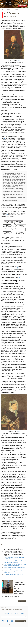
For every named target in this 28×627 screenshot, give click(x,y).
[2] (4, 138)
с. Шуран (3, 9)
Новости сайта (20, 613)
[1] (23, 26)
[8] (19, 431)
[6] (18, 299)
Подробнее (22, 601)
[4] (8, 246)
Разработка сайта (10, 624)
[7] (25, 302)
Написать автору (22, 5)
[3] (19, 61)
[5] (19, 277)
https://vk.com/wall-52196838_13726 (14, 574)
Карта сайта (9, 613)
